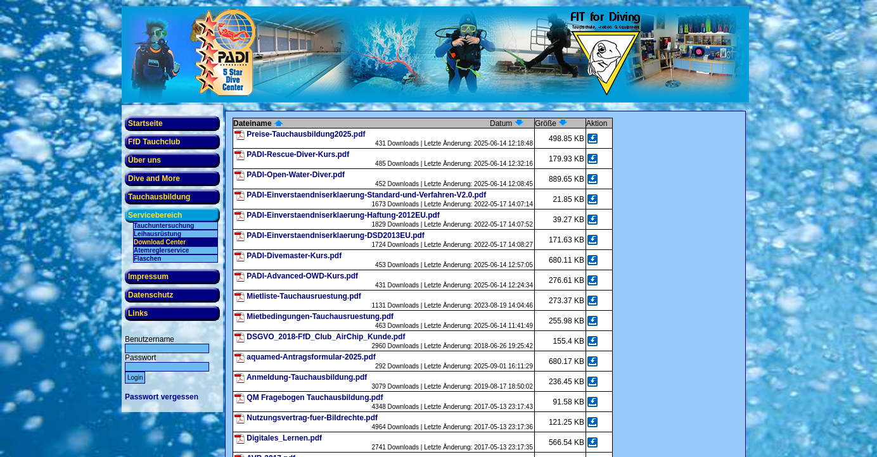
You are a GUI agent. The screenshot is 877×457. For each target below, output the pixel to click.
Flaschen (147, 258)
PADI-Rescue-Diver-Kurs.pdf (297, 154)
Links (138, 313)
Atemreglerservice (161, 250)
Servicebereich (155, 215)
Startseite (145, 123)
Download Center (160, 242)
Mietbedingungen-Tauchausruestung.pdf (320, 316)
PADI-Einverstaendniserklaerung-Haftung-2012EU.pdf (343, 215)
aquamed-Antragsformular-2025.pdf (310, 357)
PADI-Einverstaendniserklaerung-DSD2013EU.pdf (335, 235)
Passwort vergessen (161, 396)
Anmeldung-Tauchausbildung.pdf (306, 377)
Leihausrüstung (157, 233)
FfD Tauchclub (154, 141)
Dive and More (154, 178)
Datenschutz (150, 295)
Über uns (144, 160)
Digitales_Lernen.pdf (284, 438)
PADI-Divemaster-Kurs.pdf (294, 255)
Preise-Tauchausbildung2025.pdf (305, 134)
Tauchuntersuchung (164, 225)
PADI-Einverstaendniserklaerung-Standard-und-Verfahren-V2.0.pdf (366, 195)
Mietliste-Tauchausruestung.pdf (303, 296)
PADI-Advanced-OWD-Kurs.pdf (302, 276)
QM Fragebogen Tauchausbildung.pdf (314, 397)
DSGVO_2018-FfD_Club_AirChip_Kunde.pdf (325, 336)
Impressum (148, 276)
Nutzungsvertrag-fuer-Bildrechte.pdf (312, 417)
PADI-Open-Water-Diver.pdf (295, 174)
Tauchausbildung (159, 196)
